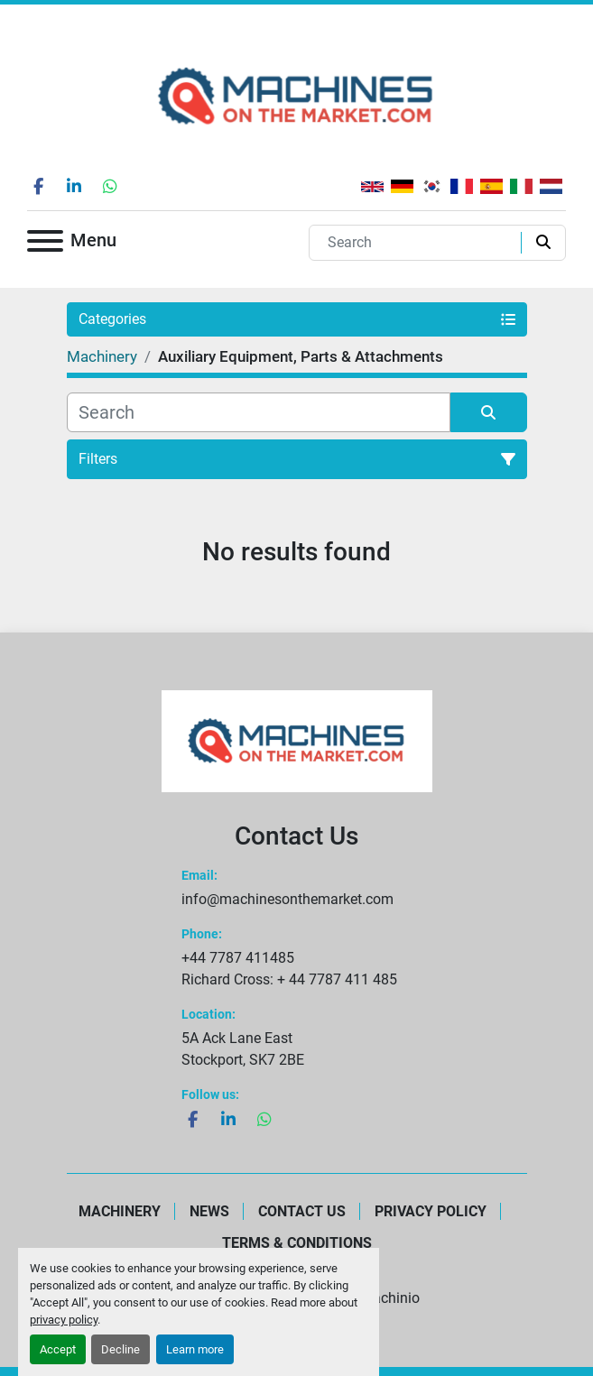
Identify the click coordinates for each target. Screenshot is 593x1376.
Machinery (120, 1211)
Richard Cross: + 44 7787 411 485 (289, 979)
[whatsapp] (110, 186)
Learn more (195, 1349)
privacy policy (63, 1319)
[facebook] (38, 186)
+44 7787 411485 (237, 957)
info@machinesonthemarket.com (287, 899)
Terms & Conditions (297, 1242)
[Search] (419, 243)
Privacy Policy (430, 1211)
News (209, 1211)
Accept (58, 1349)
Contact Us (302, 1211)
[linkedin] (74, 186)
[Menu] (45, 244)
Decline (120, 1349)
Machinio (390, 1298)
